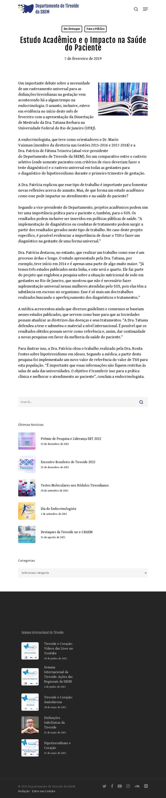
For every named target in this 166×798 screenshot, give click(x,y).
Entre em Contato (43, 791)
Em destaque (72, 29)
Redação (24, 791)
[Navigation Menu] (145, 9)
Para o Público (95, 29)
